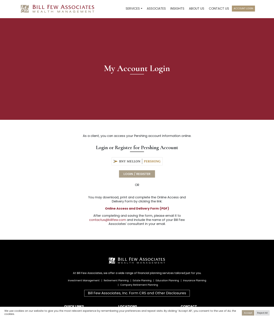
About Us (196, 8)
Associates (156, 8)
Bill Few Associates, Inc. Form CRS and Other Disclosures (137, 293)
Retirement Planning (116, 280)
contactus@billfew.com (107, 220)
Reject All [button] (262, 313)
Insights (177, 8)
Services (133, 8)
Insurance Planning (194, 280)
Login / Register (137, 174)
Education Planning (167, 280)
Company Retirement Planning (139, 285)
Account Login (243, 8)
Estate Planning (142, 280)
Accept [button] (248, 313)
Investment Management (84, 280)
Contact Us (219, 8)
